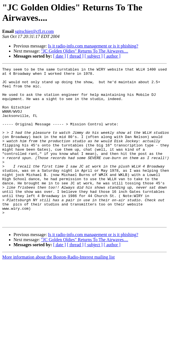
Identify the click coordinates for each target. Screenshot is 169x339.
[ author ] (112, 56)
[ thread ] (75, 56)
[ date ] (59, 56)
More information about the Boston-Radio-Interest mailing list (58, 288)
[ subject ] (94, 56)
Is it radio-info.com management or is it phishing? (93, 46)
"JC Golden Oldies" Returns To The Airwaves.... (84, 51)
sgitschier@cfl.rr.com (34, 31)
